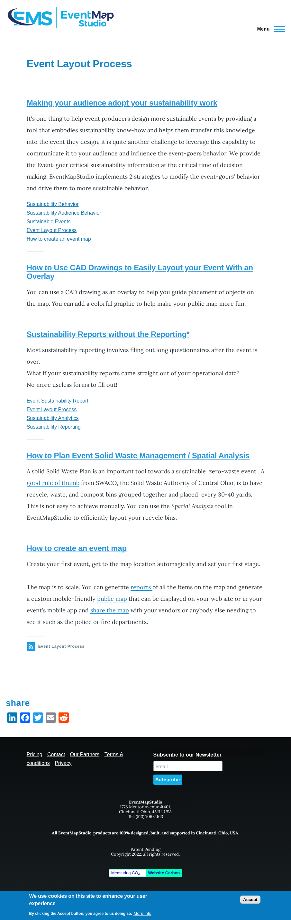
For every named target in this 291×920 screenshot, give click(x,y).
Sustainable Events (49, 221)
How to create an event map (59, 239)
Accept (250, 899)
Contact (56, 754)
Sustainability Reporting (54, 427)
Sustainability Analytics (53, 418)
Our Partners (85, 754)
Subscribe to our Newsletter (187, 754)
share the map (109, 610)
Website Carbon (164, 872)
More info (142, 913)
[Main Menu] (269, 29)
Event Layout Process (52, 230)
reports (141, 587)
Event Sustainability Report (57, 401)
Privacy (63, 763)
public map (112, 598)
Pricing (34, 754)
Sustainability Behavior (53, 204)
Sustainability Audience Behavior (64, 213)
